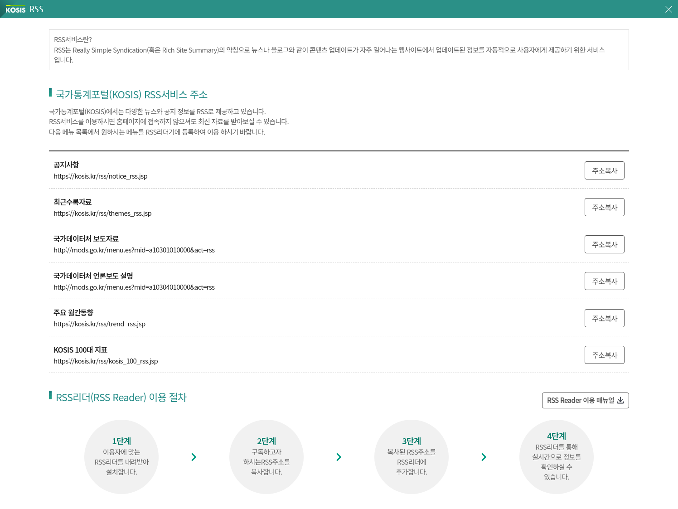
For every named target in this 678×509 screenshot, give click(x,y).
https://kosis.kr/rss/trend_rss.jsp (99, 323)
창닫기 (668, 9)
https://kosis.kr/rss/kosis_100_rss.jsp (105, 360)
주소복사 (604, 170)
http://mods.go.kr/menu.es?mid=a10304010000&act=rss (133, 286)
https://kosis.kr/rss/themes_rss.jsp (102, 213)
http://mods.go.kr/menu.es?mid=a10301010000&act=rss (133, 249)
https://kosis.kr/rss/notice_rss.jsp (100, 175)
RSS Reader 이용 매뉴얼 (580, 400)
